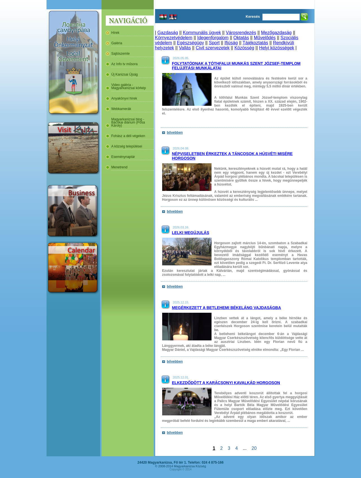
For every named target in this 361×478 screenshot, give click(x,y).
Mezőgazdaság (276, 32)
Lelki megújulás (190, 232)
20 (254, 448)
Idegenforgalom (212, 37)
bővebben (175, 133)
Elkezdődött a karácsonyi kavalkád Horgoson (226, 382)
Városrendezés (241, 32)
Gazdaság (167, 32)
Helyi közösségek (276, 47)
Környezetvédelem (174, 37)
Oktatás (241, 37)
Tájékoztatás (255, 42)
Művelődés (265, 37)
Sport (214, 42)
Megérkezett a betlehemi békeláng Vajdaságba (226, 307)
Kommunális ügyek (202, 32)
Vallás (185, 47)
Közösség (244, 47)
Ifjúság (231, 42)
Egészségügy (190, 42)
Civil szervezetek (213, 47)
